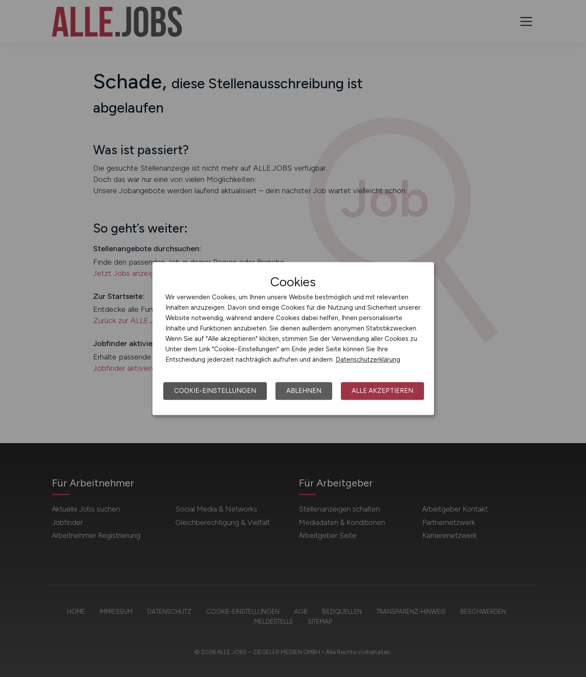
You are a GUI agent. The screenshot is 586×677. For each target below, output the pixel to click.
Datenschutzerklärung (368, 359)
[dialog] (293, 338)
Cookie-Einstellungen (215, 391)
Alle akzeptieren (382, 391)
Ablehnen (303, 391)
